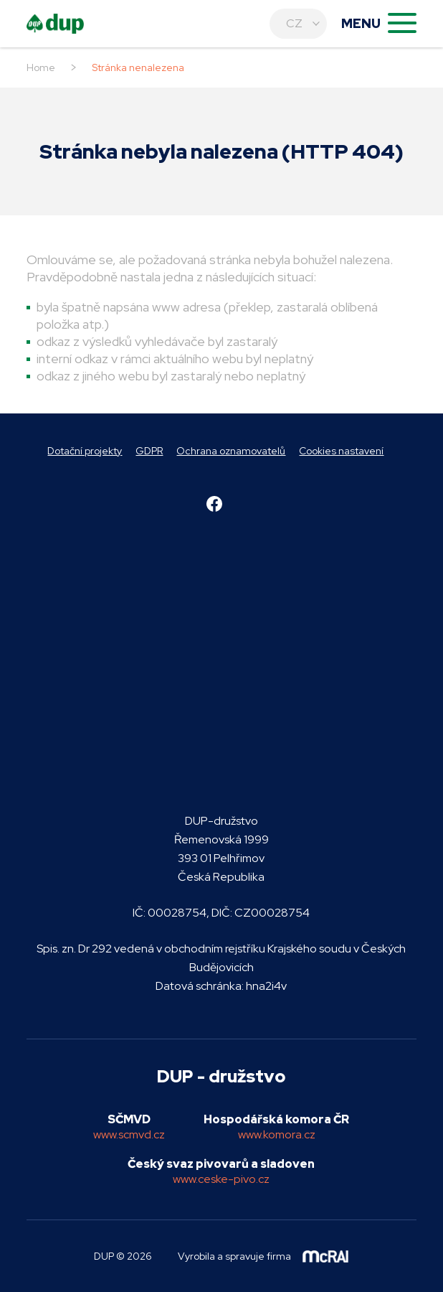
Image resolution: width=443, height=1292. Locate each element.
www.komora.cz (276, 1134)
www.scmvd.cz (129, 1134)
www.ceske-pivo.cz (221, 1178)
